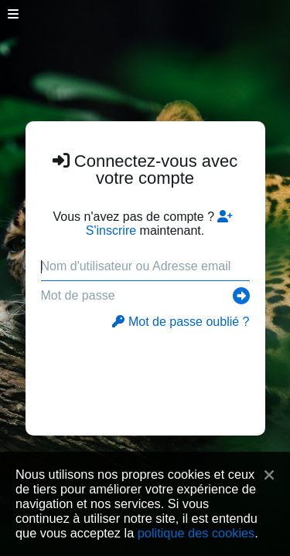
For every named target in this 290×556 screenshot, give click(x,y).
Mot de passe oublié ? (181, 321)
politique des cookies (196, 533)
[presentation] (146, 374)
